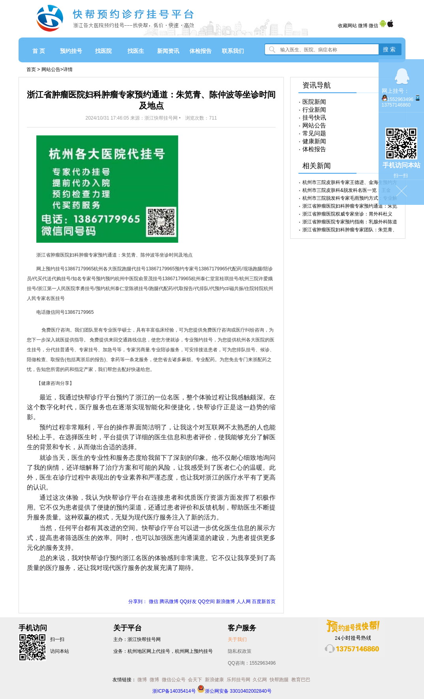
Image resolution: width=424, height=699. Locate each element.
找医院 (103, 51)
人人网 (243, 601)
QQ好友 (188, 601)
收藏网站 (347, 25)
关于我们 (237, 639)
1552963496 (400, 99)
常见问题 (314, 133)
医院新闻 (314, 102)
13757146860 (396, 105)
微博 (363, 25)
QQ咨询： (252, 663)
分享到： (137, 601)
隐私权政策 (239, 651)
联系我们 (233, 51)
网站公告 (50, 69)
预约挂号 (71, 51)
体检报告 (200, 51)
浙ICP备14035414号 (173, 691)
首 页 (38, 51)
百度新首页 (264, 601)
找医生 (136, 51)
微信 (373, 25)
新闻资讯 (168, 51)
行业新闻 (314, 110)
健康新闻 (314, 141)
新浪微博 (225, 601)
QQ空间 (206, 601)
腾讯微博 (168, 601)
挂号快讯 (314, 117)
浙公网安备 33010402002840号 (234, 691)
